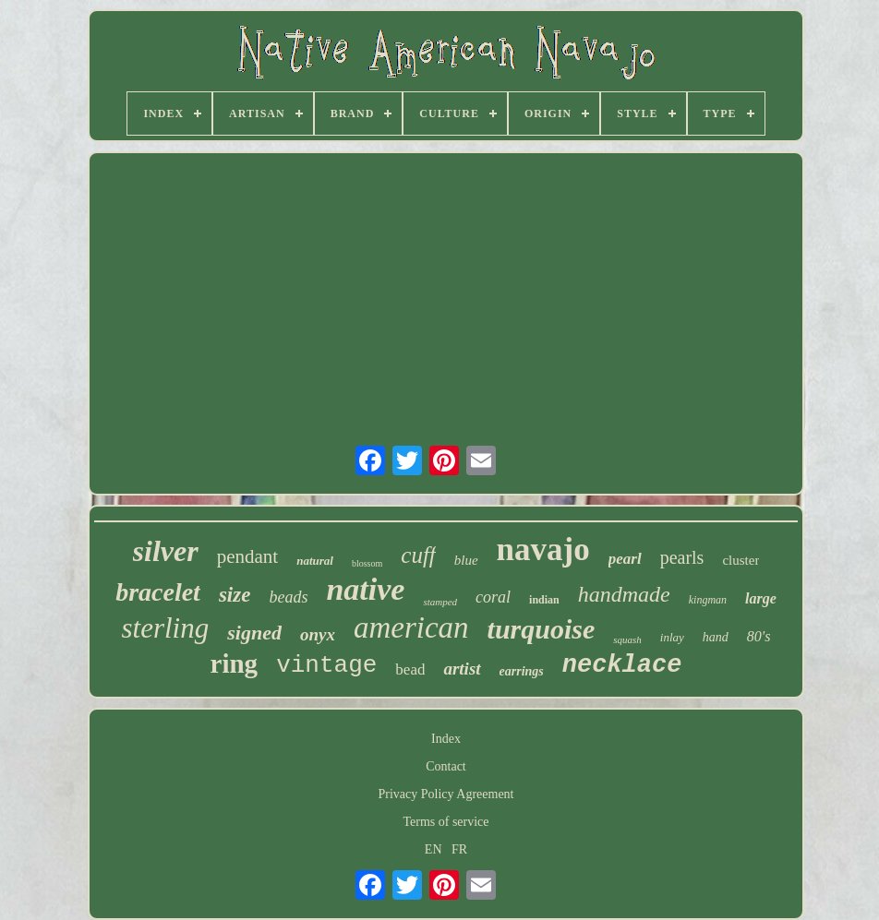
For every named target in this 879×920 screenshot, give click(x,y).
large (761, 598)
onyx (317, 634)
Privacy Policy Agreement (446, 794)
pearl (625, 559)
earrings (522, 671)
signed (254, 632)
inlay (672, 637)
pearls (682, 557)
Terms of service (445, 822)
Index (446, 739)
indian (544, 599)
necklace (622, 665)
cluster (740, 560)
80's (759, 636)
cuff (418, 555)
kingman (708, 599)
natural (314, 561)
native (365, 589)
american (411, 627)
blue (466, 560)
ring (235, 663)
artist (461, 668)
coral (493, 597)
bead (410, 669)
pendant (247, 556)
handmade (624, 594)
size (235, 594)
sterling (166, 628)
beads (288, 597)
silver (166, 551)
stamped (440, 601)
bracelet (157, 592)
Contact (446, 766)
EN (433, 849)
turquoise (542, 629)
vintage (326, 665)
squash (627, 639)
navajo (543, 550)
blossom (367, 563)
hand (715, 637)
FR (459, 849)
